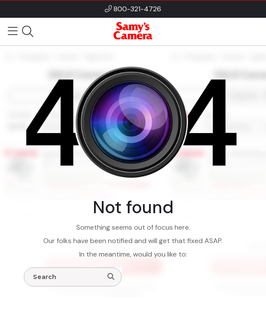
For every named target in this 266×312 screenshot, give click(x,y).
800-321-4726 (137, 8)
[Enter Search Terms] (67, 277)
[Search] (111, 277)
